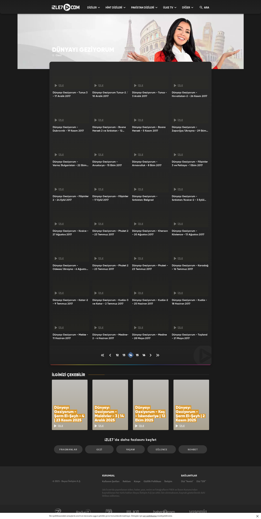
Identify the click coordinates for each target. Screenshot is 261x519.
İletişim (168, 481)
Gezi (57, 55)
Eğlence (161, 449)
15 (137, 355)
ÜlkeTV (133, 512)
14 (130, 355)
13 (124, 355)
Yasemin (198, 512)
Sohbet (193, 449)
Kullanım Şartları (110, 481)
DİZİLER (93, 7)
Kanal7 (58, 512)
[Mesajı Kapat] (257, 516)
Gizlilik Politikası (152, 481)
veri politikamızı (150, 515)
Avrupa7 (108, 512)
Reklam (127, 481)
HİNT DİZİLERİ (115, 7)
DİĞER (187, 7)
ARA (204, 7)
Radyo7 (83, 512)
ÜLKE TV (169, 7)
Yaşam (130, 449)
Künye (137, 481)
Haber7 (164, 512)
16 (143, 355)
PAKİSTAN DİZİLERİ (144, 7)
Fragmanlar (68, 449)
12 (117, 355)
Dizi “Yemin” (187, 481)
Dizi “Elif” (201, 481)
